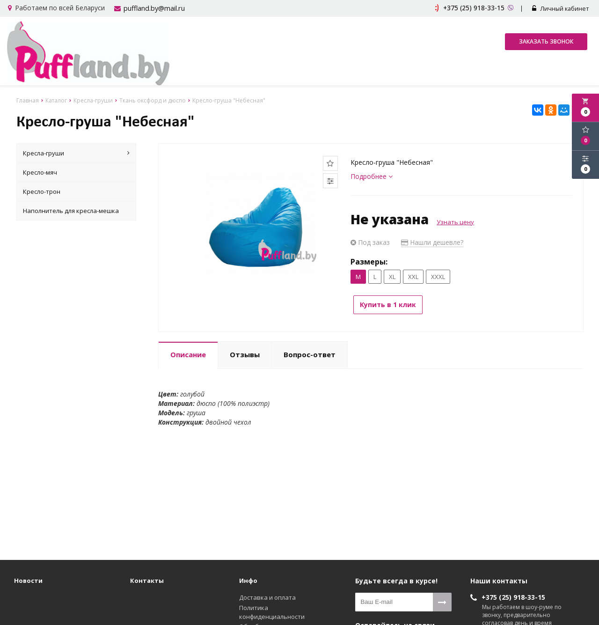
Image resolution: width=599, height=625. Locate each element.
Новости (28, 580)
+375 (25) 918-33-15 (513, 596)
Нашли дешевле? (432, 241)
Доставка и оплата (267, 597)
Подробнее (372, 175)
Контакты (147, 580)
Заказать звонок (546, 42)
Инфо (248, 580)
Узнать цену (455, 221)
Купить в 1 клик (393, 304)
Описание (188, 350)
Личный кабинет (562, 9)
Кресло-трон (41, 191)
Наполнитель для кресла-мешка (71, 210)
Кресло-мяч (40, 172)
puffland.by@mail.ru (153, 8)
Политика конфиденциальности (272, 611)
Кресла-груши (76, 152)
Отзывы (245, 350)
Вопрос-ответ (310, 350)
